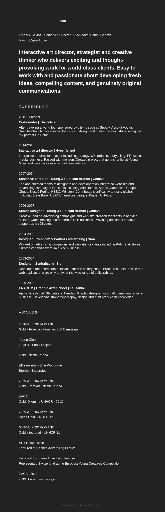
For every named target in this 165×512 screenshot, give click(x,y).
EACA (23, 396)
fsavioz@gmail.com (33, 40)
